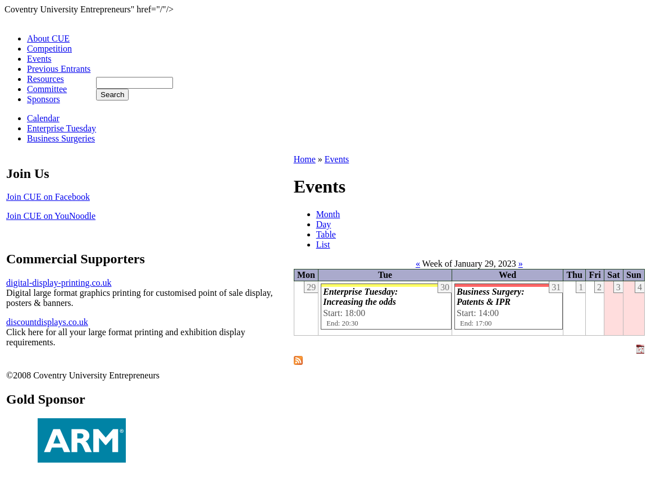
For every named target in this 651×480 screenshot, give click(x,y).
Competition (49, 48)
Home (305, 159)
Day (323, 224)
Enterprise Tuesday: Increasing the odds (360, 297)
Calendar (43, 118)
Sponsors (43, 99)
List (323, 244)
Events (39, 58)
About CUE (48, 38)
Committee (47, 89)
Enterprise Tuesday (61, 128)
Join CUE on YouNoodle (50, 216)
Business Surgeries (61, 138)
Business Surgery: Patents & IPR (490, 297)
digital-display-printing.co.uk (59, 282)
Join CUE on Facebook (48, 197)
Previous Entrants (58, 69)
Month (328, 214)
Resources (45, 79)
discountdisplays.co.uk (47, 322)
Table (326, 234)
